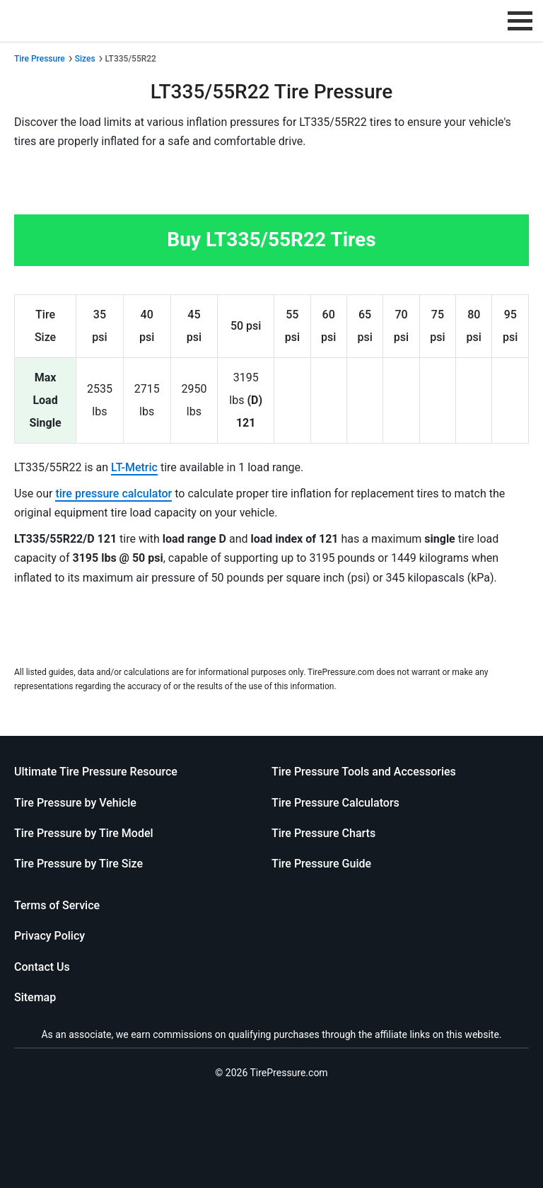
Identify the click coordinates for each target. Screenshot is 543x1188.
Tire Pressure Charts (323, 833)
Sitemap (35, 997)
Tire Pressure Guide (321, 863)
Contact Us (42, 967)
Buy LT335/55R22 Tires (271, 239)
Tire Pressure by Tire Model (83, 833)
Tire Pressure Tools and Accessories (364, 771)
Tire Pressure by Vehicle (75, 802)
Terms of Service (57, 905)
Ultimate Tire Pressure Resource (95, 771)
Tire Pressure (39, 59)
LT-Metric (134, 467)
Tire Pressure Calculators (335, 802)
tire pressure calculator (113, 493)
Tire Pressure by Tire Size (78, 863)
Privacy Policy (49, 935)
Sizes (85, 59)
